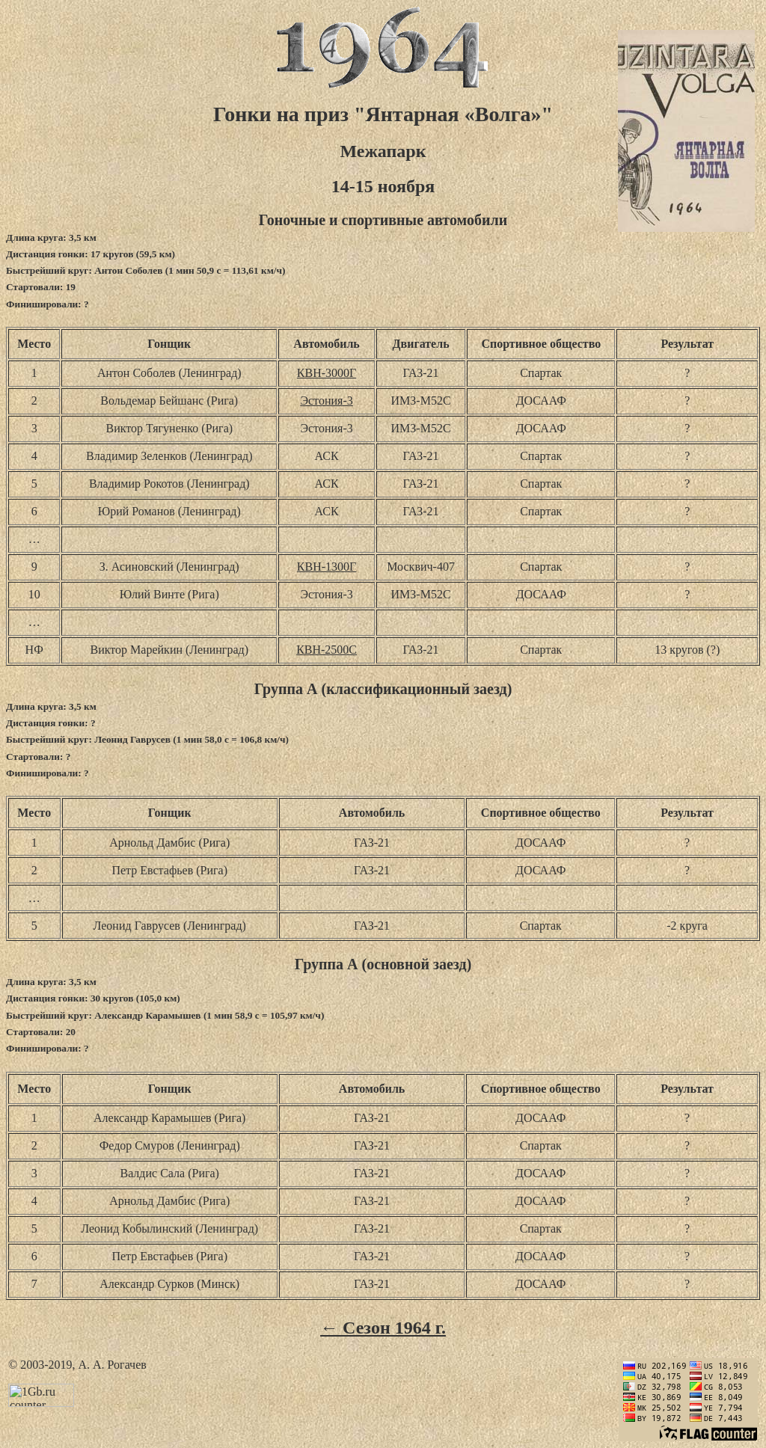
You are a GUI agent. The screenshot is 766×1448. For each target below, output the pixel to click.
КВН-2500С (326, 649)
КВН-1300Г (326, 566)
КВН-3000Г (326, 372)
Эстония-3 (326, 400)
